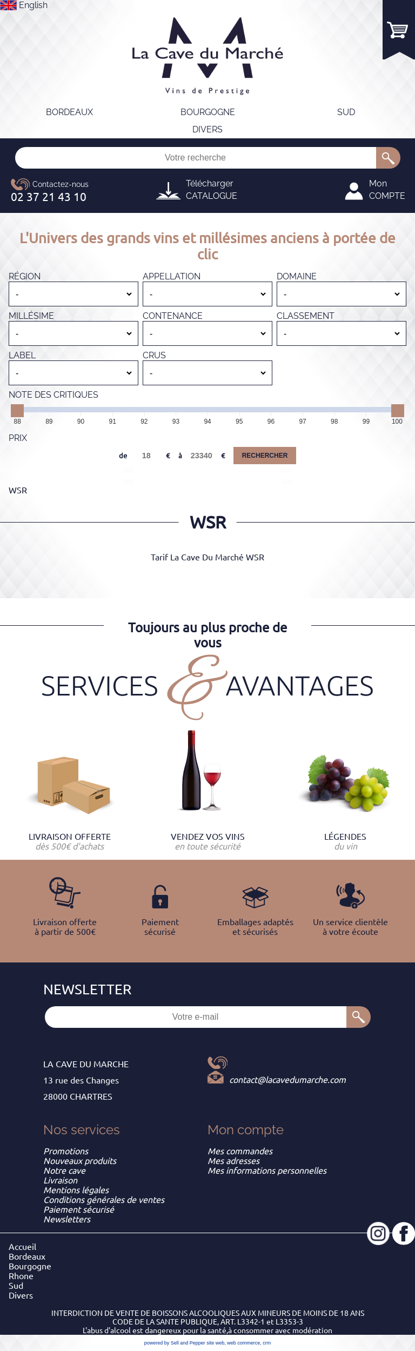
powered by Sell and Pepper (174, 1343)
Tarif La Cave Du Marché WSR (207, 557)
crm (267, 1343)
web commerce (243, 1343)
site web (215, 1343)
